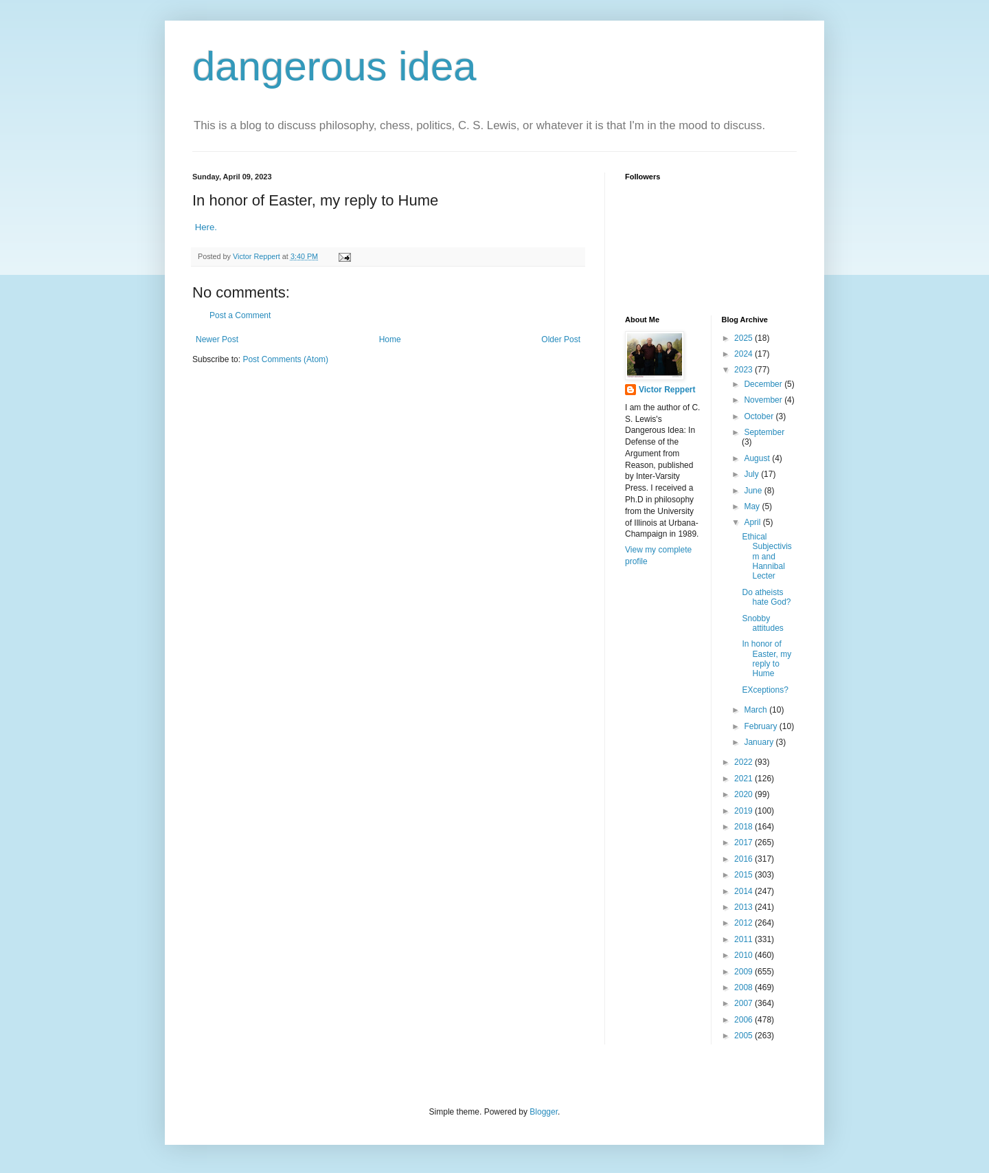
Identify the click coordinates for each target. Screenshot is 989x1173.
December (764, 384)
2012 (744, 923)
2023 (744, 370)
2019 (744, 811)
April (753, 522)
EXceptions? (765, 690)
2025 (744, 338)
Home (390, 339)
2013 (744, 907)
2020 (744, 794)
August (758, 458)
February (761, 726)
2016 (744, 859)
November (764, 400)
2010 (744, 955)
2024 (744, 354)
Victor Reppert (667, 389)
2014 (744, 891)
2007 (744, 1003)
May (753, 506)
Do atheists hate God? (766, 597)
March (756, 710)
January (759, 742)
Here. (207, 227)
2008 (744, 987)
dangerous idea (334, 66)
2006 (744, 1020)
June (754, 490)
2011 (744, 939)
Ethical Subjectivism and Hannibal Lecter (766, 556)
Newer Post (217, 339)
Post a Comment (240, 315)
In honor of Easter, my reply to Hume (766, 658)
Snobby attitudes (762, 623)
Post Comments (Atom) (285, 359)
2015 (744, 875)
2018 (744, 826)
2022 (744, 762)
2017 (744, 842)
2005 (744, 1035)
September (764, 432)
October (759, 416)
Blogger (544, 1112)
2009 (744, 971)
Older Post (560, 339)
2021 (744, 778)
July (752, 474)
